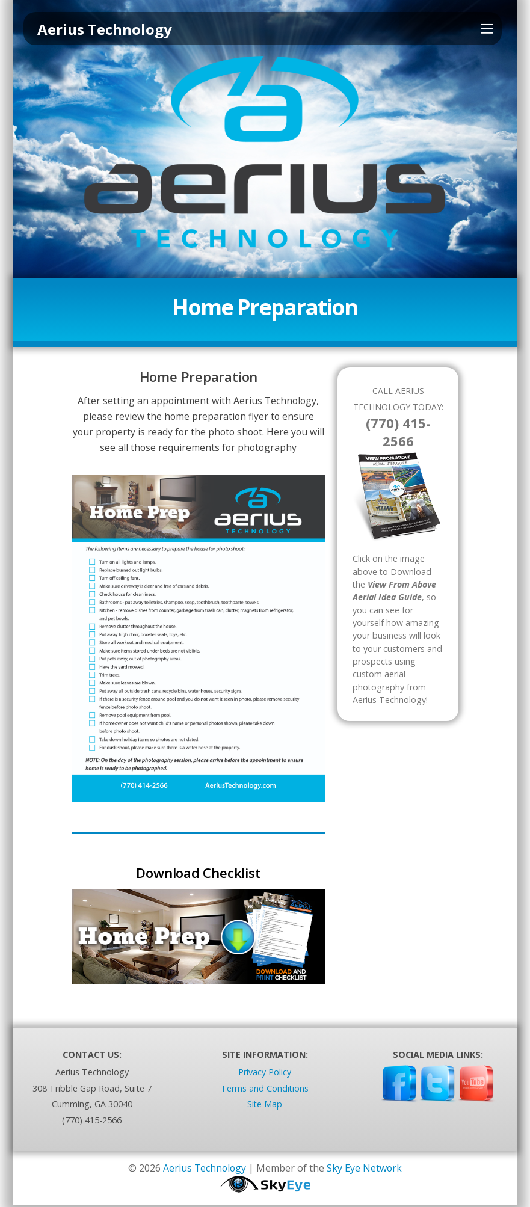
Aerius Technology (204, 1169)
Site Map (265, 1105)
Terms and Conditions (265, 1090)
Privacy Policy (264, 1074)
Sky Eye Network (365, 1169)
